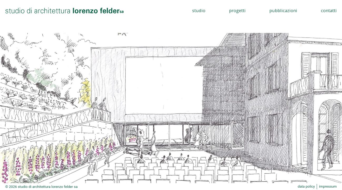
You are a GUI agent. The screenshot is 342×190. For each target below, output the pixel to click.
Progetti (237, 10)
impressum (328, 186)
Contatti (329, 10)
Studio (198, 10)
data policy (306, 186)
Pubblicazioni (283, 10)
